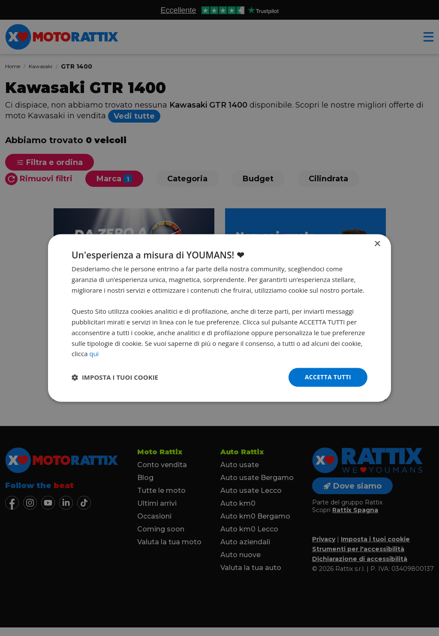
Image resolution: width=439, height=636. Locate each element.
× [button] (377, 244)
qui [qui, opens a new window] (94, 353)
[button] (115, 377)
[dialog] (219, 318)
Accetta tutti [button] (327, 377)
